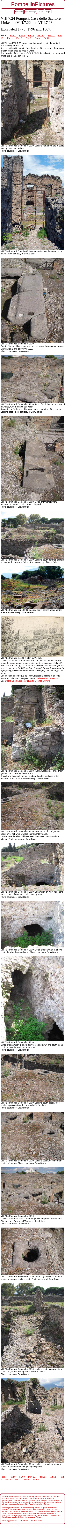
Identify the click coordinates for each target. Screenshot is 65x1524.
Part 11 (51, 35)
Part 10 (40, 35)
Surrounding (30, 12)
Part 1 (10, 38)
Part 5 (47, 38)
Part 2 (19, 38)
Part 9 (31, 35)
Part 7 (13, 35)
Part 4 (37, 38)
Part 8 (22, 35)
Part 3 (28, 38)
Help (48, 12)
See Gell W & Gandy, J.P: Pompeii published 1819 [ (25, 665)
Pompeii (19, 12)
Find (41, 12)
